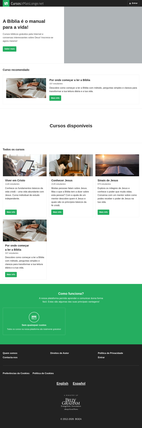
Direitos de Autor (59, 353)
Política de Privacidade (110, 353)
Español (79, 383)
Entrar (101, 357)
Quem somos (10, 353)
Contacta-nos (10, 357)
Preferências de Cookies (16, 373)
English (62, 383)
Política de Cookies (43, 373)
